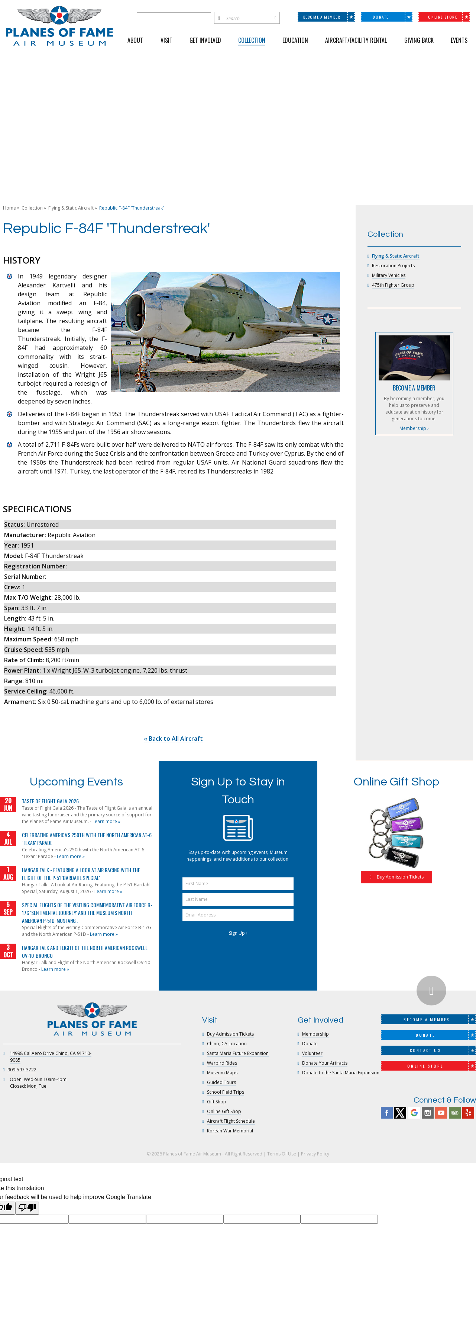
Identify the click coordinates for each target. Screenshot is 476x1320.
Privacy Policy (315, 1154)
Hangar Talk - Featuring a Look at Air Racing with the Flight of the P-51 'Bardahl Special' (81, 873)
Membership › (414, 428)
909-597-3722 (21, 1069)
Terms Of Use (281, 1154)
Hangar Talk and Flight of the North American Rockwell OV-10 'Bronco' (85, 951)
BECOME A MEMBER (414, 387)
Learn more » (106, 821)
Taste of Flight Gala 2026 (50, 801)
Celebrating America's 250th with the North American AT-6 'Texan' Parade (87, 838)
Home (9, 208)
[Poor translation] (27, 1208)
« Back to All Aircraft (173, 738)
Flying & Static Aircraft (71, 208)
